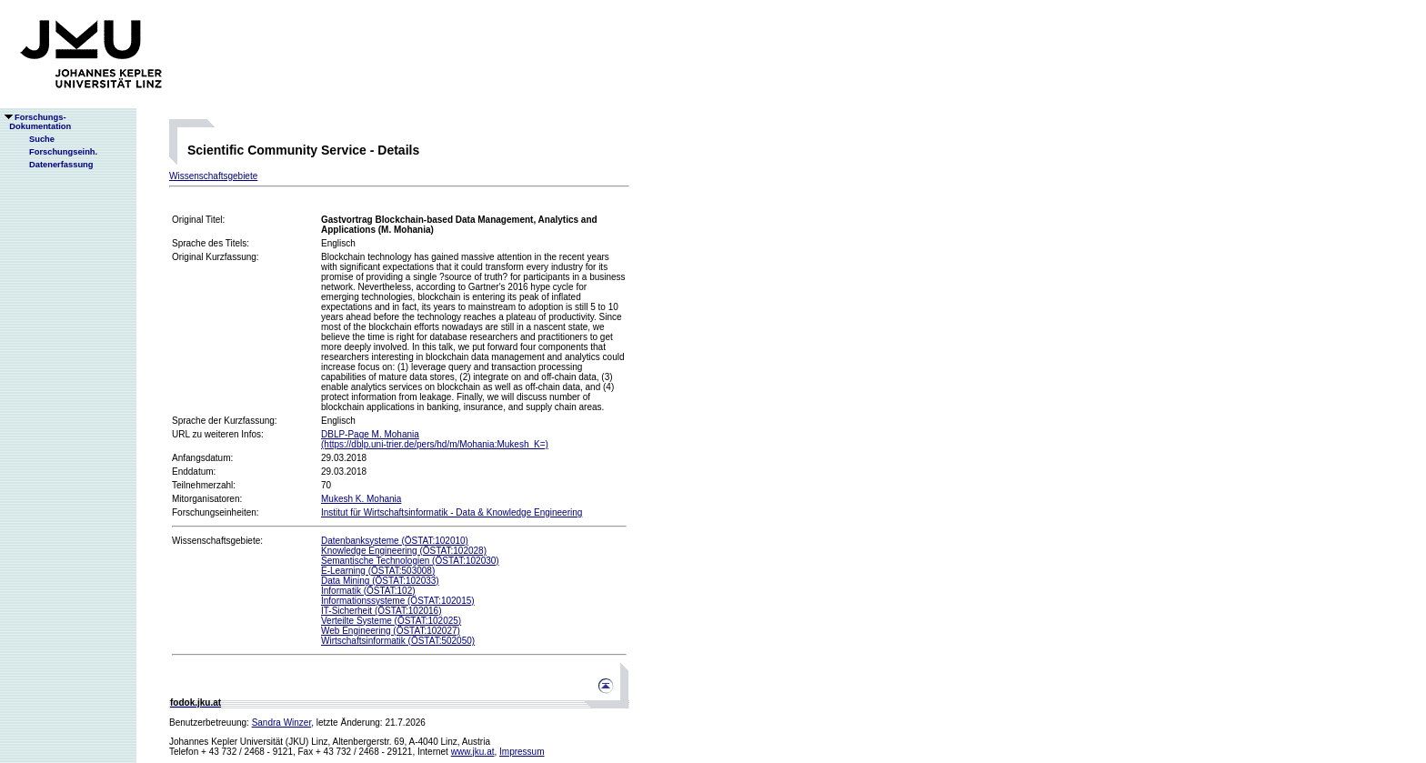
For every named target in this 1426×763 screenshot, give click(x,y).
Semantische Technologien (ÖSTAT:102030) (410, 561)
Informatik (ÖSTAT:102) (368, 591)
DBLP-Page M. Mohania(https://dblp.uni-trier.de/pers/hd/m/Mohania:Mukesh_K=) (434, 439)
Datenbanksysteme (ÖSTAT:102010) (394, 541)
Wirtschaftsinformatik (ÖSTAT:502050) (398, 641)
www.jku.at (473, 752)
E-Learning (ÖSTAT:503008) (378, 571)
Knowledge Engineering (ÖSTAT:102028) (404, 551)
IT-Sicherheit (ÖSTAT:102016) (381, 611)
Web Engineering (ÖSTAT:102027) (390, 631)
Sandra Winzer (282, 723)
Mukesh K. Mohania (361, 499)
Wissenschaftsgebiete (213, 176)
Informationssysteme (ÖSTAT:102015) (398, 601)
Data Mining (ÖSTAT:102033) (380, 581)
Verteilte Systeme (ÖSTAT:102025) (391, 621)
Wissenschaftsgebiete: (217, 541)
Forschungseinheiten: (215, 512)
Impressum (521, 752)
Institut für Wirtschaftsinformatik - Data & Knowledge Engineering (451, 512)
